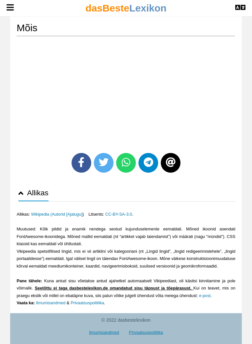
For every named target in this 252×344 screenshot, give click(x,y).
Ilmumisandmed (51, 302)
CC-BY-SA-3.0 (118, 214)
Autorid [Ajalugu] (67, 214)
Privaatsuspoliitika (87, 302)
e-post (204, 295)
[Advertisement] (126, 92)
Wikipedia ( (41, 214)
